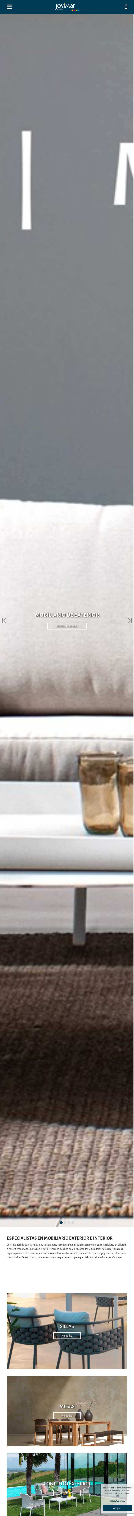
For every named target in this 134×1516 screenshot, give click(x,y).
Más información (117, 1501)
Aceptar (117, 1508)
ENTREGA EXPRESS (67, 626)
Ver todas (67, 1335)
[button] (4, 620)
